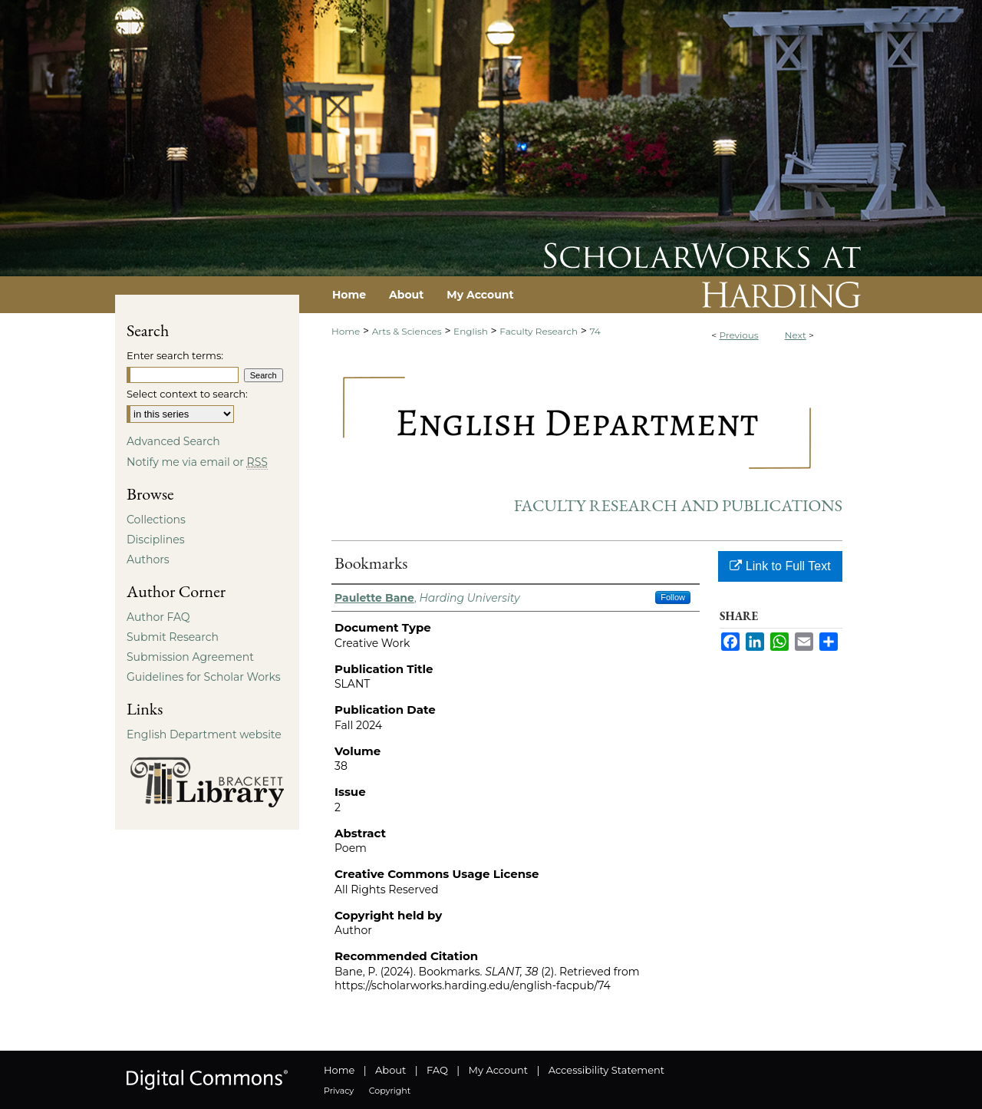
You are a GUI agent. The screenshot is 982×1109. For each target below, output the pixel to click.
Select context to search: (187, 394)
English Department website (204, 734)
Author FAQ (158, 617)
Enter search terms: (175, 355)
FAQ (437, 1070)
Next (795, 335)
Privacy (339, 1090)
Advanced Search (173, 441)
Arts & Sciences (407, 331)
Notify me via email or (197, 462)
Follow (673, 597)
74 (595, 331)
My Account (498, 1070)
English (470, 331)
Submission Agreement (190, 657)
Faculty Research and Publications (678, 505)
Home (345, 331)
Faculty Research (538, 331)
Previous (738, 335)
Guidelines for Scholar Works (204, 677)
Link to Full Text (780, 566)
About (390, 1070)
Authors (148, 559)
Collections (156, 519)
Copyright (389, 1090)
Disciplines (155, 539)
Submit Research (173, 637)
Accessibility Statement (606, 1070)
